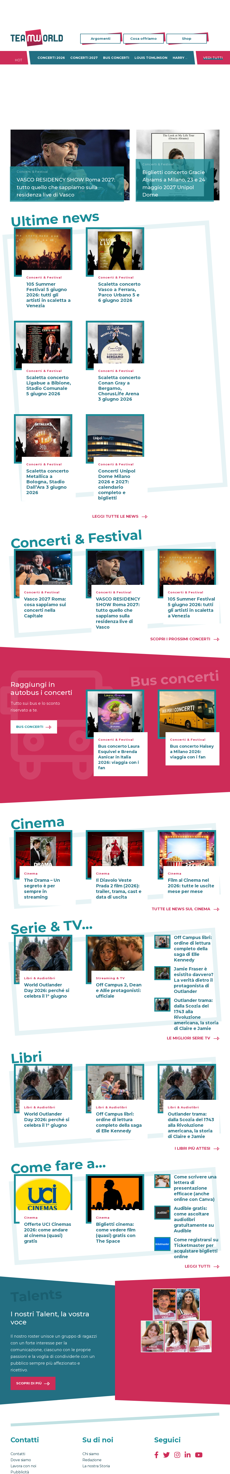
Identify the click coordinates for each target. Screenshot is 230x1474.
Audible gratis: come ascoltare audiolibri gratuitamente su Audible (196, 1197)
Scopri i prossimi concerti (180, 637)
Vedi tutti (213, 58)
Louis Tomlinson (151, 58)
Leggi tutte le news (115, 516)
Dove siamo (21, 1434)
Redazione (92, 1434)
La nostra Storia (96, 1440)
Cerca (216, 39)
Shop (186, 38)
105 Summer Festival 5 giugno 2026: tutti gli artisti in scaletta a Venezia (48, 294)
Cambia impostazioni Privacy (94, 1464)
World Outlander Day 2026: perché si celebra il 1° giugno (46, 988)
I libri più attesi (192, 1130)
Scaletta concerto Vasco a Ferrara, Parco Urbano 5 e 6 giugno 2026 (119, 292)
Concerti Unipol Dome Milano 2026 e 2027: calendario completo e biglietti (116, 484)
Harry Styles (186, 58)
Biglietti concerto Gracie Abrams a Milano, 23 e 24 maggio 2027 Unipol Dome (176, 182)
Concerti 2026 (51, 58)
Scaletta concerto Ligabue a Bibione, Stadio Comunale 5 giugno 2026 (48, 385)
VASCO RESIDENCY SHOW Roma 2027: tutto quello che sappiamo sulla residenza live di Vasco (69, 186)
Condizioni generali (25, 1464)
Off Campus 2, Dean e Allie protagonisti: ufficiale (119, 988)
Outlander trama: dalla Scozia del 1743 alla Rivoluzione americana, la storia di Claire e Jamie (196, 1001)
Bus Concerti (29, 725)
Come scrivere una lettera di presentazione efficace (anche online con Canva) (194, 1170)
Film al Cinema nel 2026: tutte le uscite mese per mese (189, 884)
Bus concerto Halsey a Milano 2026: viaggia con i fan (192, 750)
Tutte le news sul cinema (181, 906)
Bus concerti (116, 58)
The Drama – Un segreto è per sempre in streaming (47, 884)
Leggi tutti (197, 1240)
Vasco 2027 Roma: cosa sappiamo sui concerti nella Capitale (44, 607)
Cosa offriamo (143, 38)
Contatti (18, 1427)
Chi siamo (90, 1427)
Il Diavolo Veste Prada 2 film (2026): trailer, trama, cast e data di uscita (119, 886)
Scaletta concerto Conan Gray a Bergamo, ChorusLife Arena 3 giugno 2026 (119, 388)
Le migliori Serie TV (188, 1021)
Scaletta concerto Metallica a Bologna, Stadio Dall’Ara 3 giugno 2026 (47, 481)
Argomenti (100, 38)
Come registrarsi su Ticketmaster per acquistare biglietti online (195, 1222)
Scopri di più (29, 1357)
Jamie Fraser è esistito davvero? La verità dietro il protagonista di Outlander (195, 971)
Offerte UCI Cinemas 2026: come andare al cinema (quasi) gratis (47, 1212)
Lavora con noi (23, 1440)
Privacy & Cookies (56, 1464)
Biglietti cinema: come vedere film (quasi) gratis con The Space (119, 1214)
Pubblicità (20, 1446)
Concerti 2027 (84, 58)
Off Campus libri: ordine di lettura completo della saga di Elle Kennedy (195, 943)
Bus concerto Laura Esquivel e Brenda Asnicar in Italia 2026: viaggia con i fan (118, 756)
